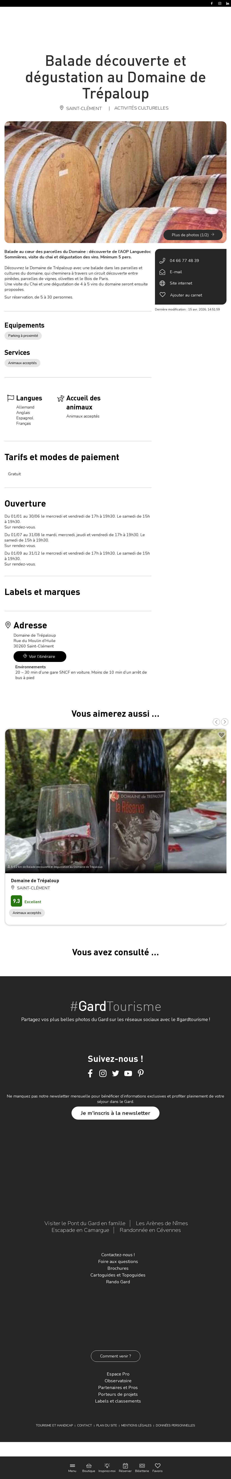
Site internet (181, 283)
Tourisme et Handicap (54, 1425)
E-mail (176, 272)
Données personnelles (175, 1425)
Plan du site (106, 1425)
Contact (84, 1425)
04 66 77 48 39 (184, 260)
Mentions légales (136, 1425)
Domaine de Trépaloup (35, 880)
